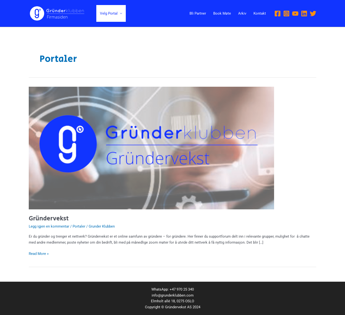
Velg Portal (109, 13)
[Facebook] (277, 13)
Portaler (79, 226)
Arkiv (242, 13)
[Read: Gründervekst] (151, 148)
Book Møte (222, 13)
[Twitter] (313, 13)
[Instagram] (286, 13)
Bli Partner (198, 13)
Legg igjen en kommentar (49, 226)
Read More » (39, 253)
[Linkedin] (304, 13)
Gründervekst (49, 218)
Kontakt (259, 13)
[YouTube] (295, 13)
